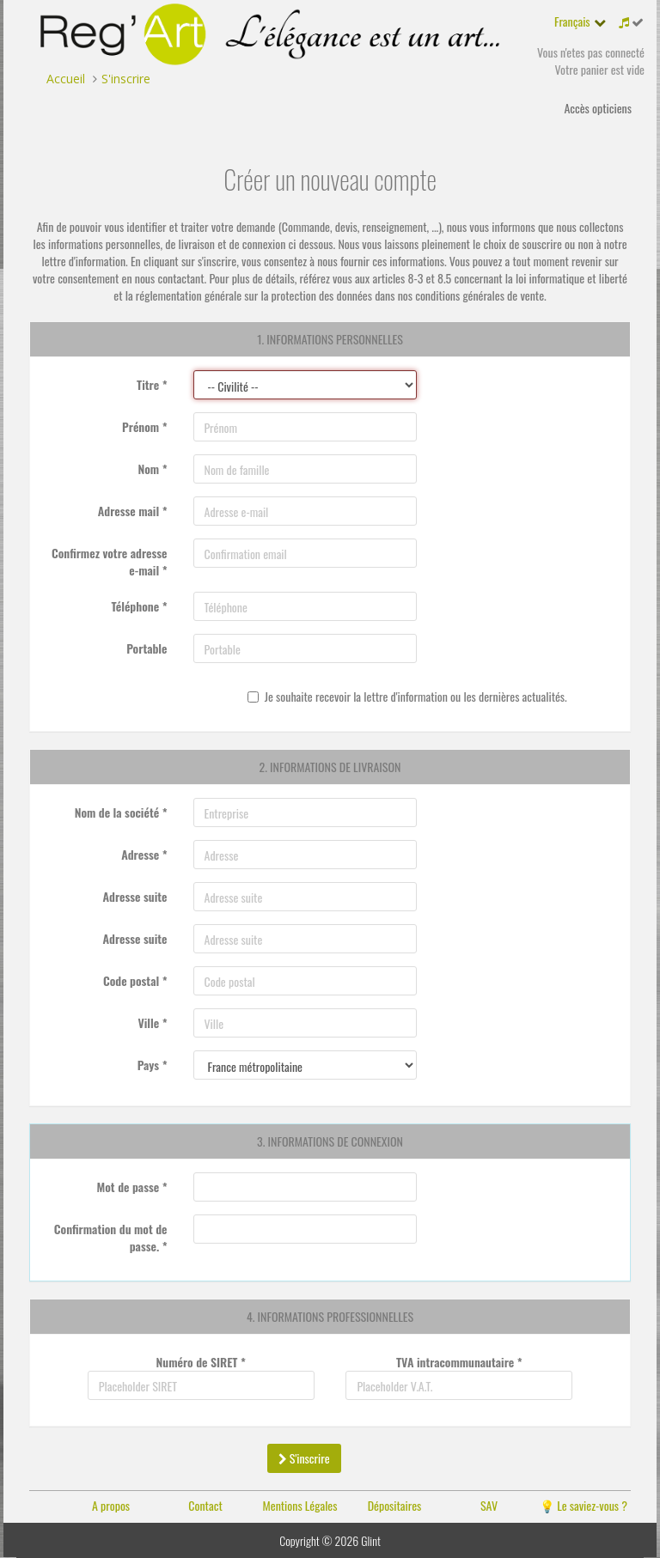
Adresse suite (135, 896)
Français (572, 21)
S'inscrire (304, 1458)
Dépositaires (395, 1505)
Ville (152, 1022)
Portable (146, 648)
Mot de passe (132, 1187)
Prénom (144, 426)
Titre (152, 384)
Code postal (135, 980)
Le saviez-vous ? (592, 1505)
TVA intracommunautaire (459, 1362)
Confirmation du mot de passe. (111, 1237)
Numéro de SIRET (201, 1362)
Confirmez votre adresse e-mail (110, 561)
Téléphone (139, 606)
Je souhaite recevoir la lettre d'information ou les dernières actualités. (407, 696)
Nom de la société (121, 812)
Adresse (144, 854)
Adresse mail (133, 511)
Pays (153, 1065)
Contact (205, 1505)
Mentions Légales (300, 1505)
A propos (111, 1505)
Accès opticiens (598, 108)
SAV (489, 1505)
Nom (152, 468)
